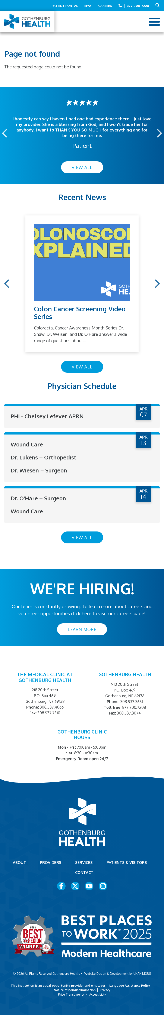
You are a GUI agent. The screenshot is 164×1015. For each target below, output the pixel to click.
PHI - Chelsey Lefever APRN (47, 416)
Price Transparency (71, 994)
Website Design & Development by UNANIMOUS (117, 973)
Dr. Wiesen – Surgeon (39, 470)
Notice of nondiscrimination (75, 990)
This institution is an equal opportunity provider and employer (58, 985)
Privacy (105, 990)
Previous (5, 133)
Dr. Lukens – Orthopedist (43, 457)
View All (82, 167)
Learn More (82, 629)
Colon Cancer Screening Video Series (80, 313)
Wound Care (27, 444)
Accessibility (97, 994)
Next (159, 133)
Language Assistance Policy (129, 985)
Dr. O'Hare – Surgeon (38, 498)
